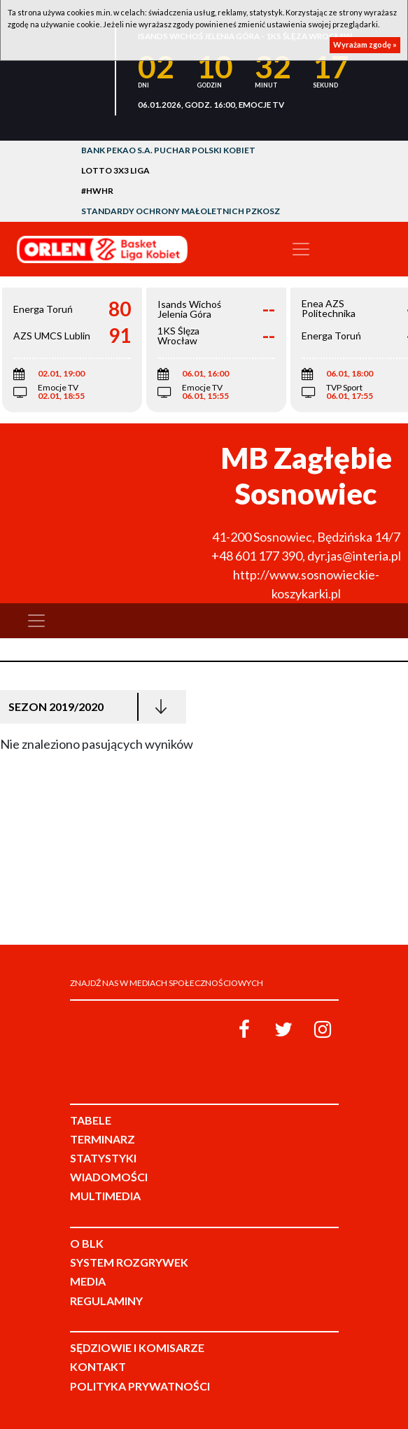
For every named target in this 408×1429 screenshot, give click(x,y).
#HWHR (97, 190)
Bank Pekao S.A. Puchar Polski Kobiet (168, 150)
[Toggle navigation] (301, 249)
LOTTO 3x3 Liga (115, 170)
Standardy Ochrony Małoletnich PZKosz (180, 211)
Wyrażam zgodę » (365, 44)
